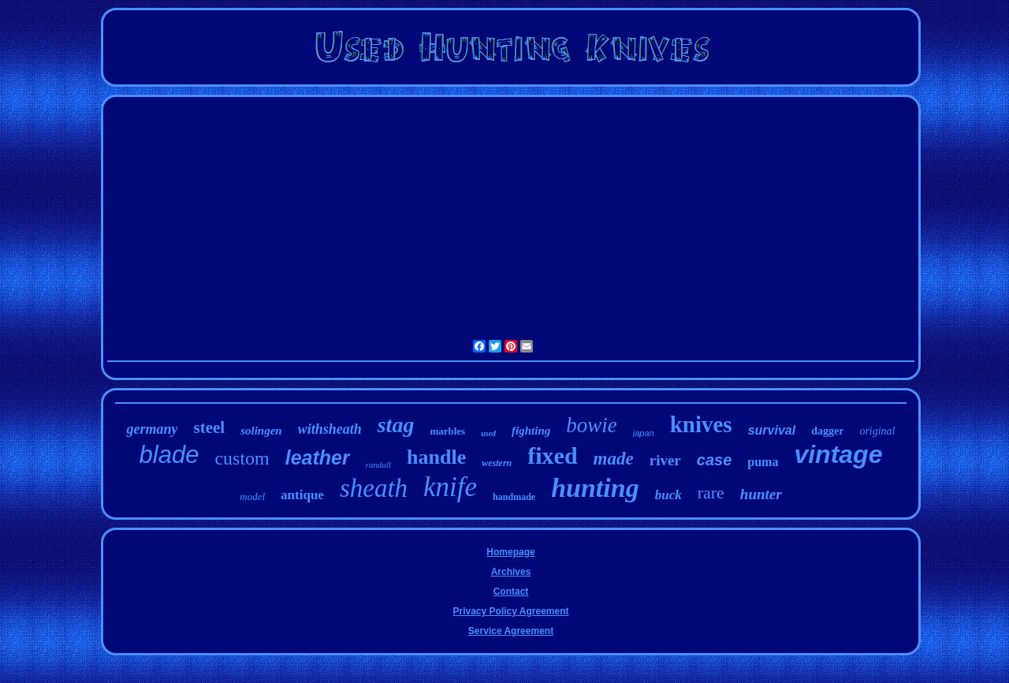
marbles (447, 431)
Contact (511, 591)
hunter (761, 494)
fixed (552, 455)
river (665, 460)
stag (396, 424)
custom (241, 458)
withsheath (330, 429)
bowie (591, 425)
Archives (511, 571)
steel (209, 427)
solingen (261, 430)
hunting (595, 487)
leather (317, 457)
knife (450, 487)
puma (762, 461)
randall (378, 464)
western (497, 462)
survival (771, 430)
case (714, 459)
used (488, 433)
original (877, 431)
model (252, 496)
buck (668, 494)
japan (643, 433)
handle (436, 457)
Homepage (510, 552)
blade (169, 454)
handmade (514, 496)
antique (302, 494)
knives (701, 424)
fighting (531, 430)
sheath (374, 488)
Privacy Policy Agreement (511, 611)
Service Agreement (510, 630)
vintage (838, 454)
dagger (827, 431)
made (614, 458)
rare (711, 492)
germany (151, 429)
